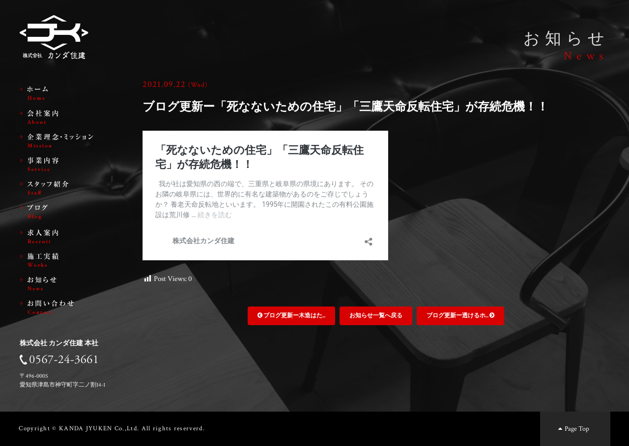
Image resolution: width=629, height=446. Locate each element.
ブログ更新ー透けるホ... (460, 315)
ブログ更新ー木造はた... (291, 315)
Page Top (572, 428)
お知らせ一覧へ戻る (375, 315)
